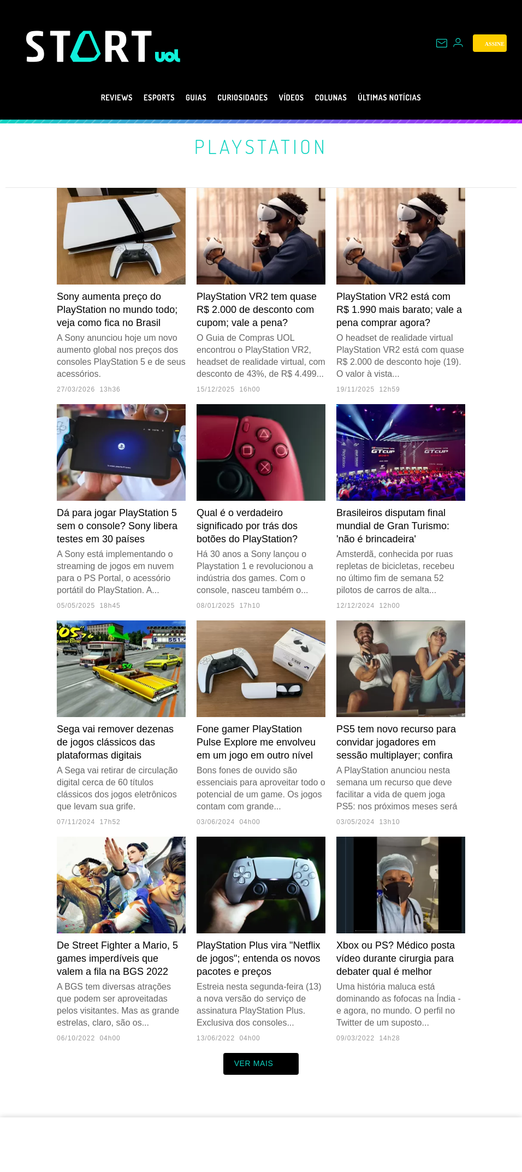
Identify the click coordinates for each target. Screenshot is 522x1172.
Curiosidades (238, 97)
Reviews (90, 97)
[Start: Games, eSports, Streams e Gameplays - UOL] (90, 46)
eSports (139, 97)
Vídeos (295, 97)
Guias (182, 97)
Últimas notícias (411, 97)
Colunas (342, 97)
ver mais (261, 1063)
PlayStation (261, 146)
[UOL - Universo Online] (168, 55)
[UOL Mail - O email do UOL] (441, 43)
